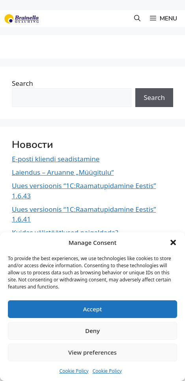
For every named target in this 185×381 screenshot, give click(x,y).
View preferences (92, 352)
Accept (92, 309)
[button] (173, 242)
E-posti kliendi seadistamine (55, 158)
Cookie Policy (73, 371)
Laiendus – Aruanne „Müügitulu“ (63, 172)
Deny (92, 331)
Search (22, 83)
